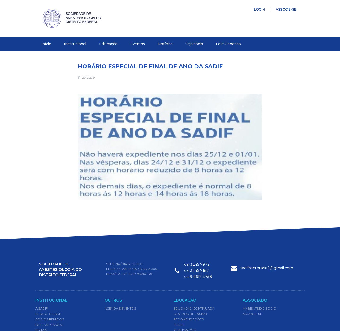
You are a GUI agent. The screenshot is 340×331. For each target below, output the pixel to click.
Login (259, 9)
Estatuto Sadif (48, 314)
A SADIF (41, 308)
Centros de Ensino (190, 314)
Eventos (137, 43)
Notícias (165, 43)
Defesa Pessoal (49, 325)
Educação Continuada (194, 308)
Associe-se (286, 9)
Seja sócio (194, 43)
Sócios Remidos (49, 319)
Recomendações (189, 319)
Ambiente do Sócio (259, 308)
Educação (108, 43)
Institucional (75, 43)
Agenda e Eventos (120, 308)
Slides (179, 325)
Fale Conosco (228, 43)
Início (46, 43)
